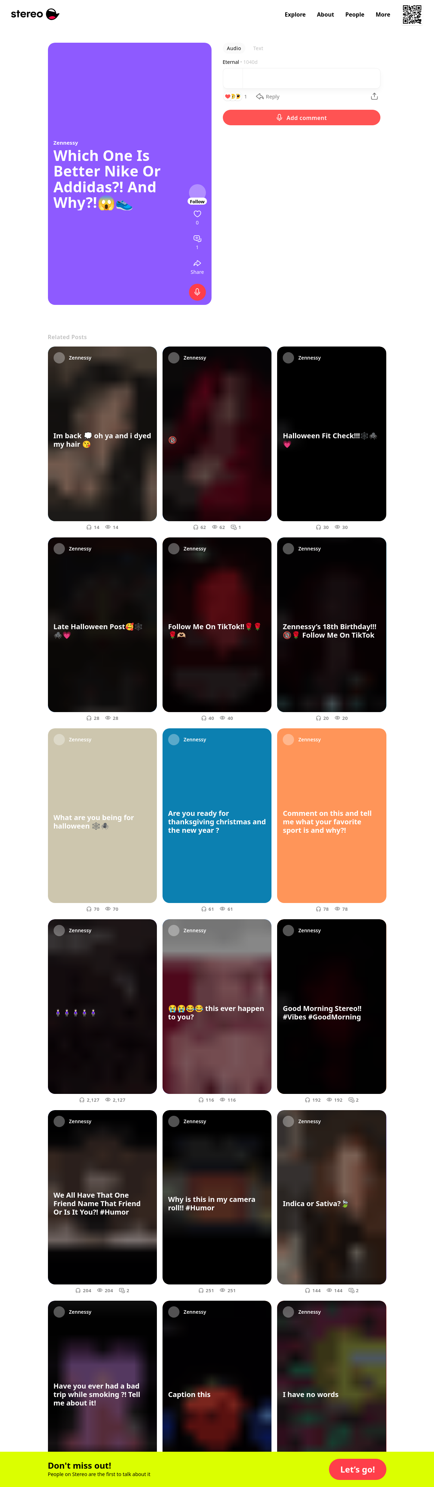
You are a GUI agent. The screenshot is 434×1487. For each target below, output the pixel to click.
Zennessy (66, 142)
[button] (357, 1469)
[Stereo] (35, 14)
